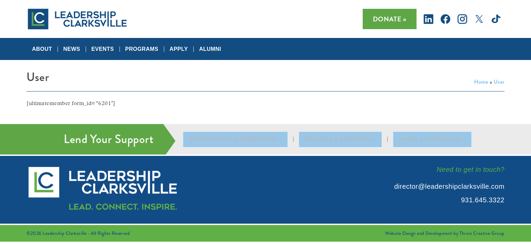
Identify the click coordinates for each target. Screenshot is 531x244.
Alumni (210, 49)
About (42, 49)
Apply (179, 49)
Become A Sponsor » (341, 139)
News (71, 49)
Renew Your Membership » (236, 139)
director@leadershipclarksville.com (449, 186)
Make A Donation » (432, 139)
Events (102, 49)
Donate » (389, 19)
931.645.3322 (482, 200)
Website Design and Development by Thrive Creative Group (444, 233)
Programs (141, 49)
